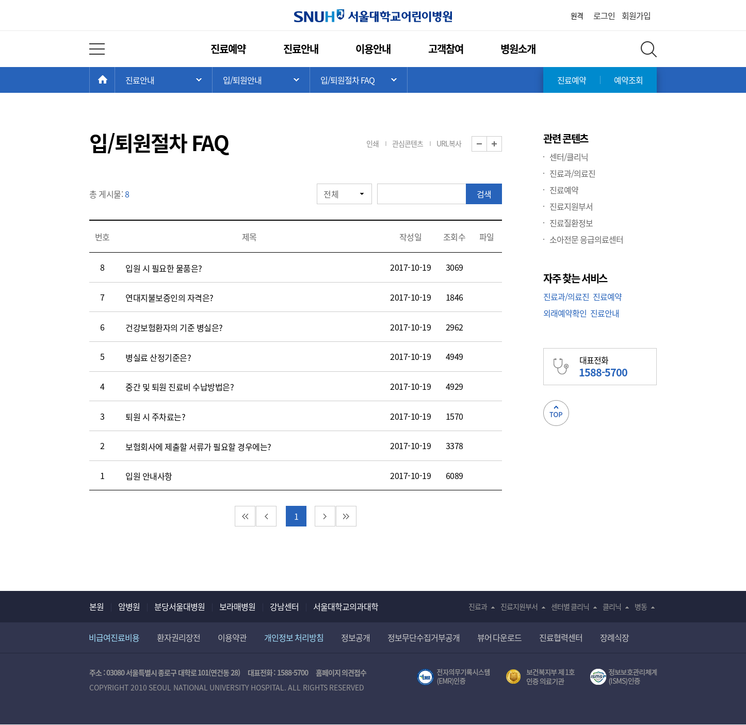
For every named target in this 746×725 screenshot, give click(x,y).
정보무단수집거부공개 (423, 637)
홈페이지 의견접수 (341, 672)
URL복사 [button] (448, 143)
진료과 (477, 606)
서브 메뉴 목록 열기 (261, 80)
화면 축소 (486, 144)
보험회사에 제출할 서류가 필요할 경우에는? (198, 446)
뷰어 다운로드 (499, 637)
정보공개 (355, 637)
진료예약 (228, 48)
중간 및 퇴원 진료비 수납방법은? (179, 387)
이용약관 (232, 637)
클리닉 (612, 606)
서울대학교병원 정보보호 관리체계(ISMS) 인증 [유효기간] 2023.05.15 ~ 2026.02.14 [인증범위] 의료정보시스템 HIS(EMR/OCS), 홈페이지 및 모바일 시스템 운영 (623, 677)
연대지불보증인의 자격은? (169, 297)
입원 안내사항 (148, 476)
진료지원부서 (571, 206)
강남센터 (284, 606)
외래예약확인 (565, 313)
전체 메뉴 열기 (97, 49)
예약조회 (628, 80)
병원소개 (518, 48)
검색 (484, 194)
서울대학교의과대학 (345, 606)
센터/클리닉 (568, 157)
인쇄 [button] (372, 143)
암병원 (129, 606)
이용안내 (373, 48)
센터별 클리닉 (570, 606)
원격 (577, 15)
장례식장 (614, 637)
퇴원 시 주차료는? (155, 416)
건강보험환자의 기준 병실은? (174, 327)
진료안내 (300, 48)
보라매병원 (237, 606)
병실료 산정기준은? (158, 357)
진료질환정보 (571, 223)
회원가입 (636, 15)
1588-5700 (292, 672)
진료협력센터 (560, 637)
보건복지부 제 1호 (540, 677)
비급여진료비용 (114, 637)
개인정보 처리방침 (293, 637)
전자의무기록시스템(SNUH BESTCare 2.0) (453, 677)
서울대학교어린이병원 (373, 15)
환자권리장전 (178, 637)
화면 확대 (501, 144)
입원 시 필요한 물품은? (163, 268)
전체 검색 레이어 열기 (649, 49)
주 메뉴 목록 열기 (163, 80)
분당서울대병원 (179, 606)
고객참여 (445, 48)
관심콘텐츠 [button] (407, 143)
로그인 (604, 15)
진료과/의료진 (572, 173)
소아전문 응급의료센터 (586, 239)
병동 (641, 606)
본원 (96, 606)
